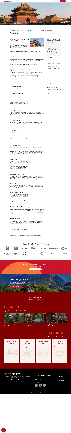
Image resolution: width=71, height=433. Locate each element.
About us (60, 375)
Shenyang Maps (26, 64)
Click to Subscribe (16, 286)
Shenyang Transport (17, 64)
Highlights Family (39, 373)
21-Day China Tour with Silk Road (52, 66)
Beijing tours (33, 235)
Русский (36, 379)
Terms (59, 384)
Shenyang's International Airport (36, 72)
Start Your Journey (3, 430)
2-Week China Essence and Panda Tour (53, 61)
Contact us (60, 379)
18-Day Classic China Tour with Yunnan (53, 68)
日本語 (40, 379)
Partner (60, 381)
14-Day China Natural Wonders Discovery (53, 59)
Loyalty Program (61, 380)
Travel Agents (61, 376)
